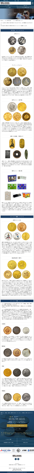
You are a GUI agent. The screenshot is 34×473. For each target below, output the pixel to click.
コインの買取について (8, 5)
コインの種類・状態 (25, 7)
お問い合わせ (25, 442)
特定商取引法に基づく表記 (8, 442)
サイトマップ (17, 445)
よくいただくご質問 (17, 428)
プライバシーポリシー (26, 439)
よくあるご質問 (8, 439)
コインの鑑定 (8, 7)
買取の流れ (25, 5)
